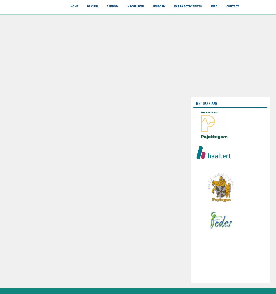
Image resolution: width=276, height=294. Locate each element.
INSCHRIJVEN (135, 6)
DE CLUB (92, 6)
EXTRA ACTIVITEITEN (188, 6)
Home (74, 6)
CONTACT (232, 6)
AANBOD (112, 6)
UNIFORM (159, 6)
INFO (214, 6)
